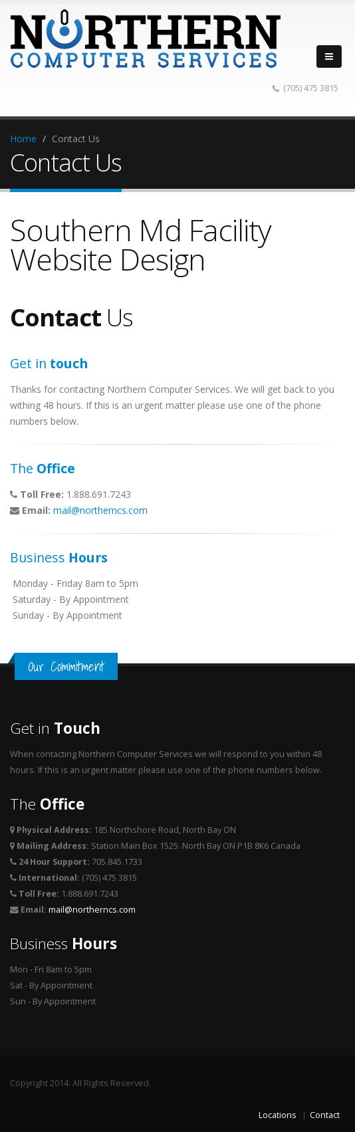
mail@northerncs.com (100, 510)
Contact (325, 1115)
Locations (277, 1115)
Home (23, 138)
